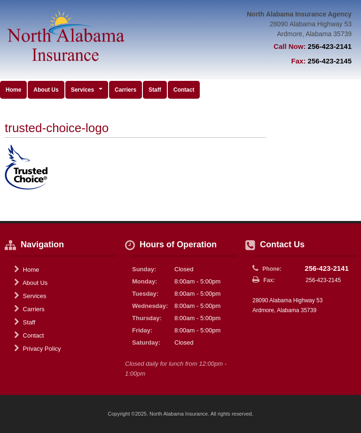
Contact (184, 90)
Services (30, 295)
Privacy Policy (37, 348)
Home (13, 90)
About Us (45, 90)
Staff (155, 90)
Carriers (125, 90)
